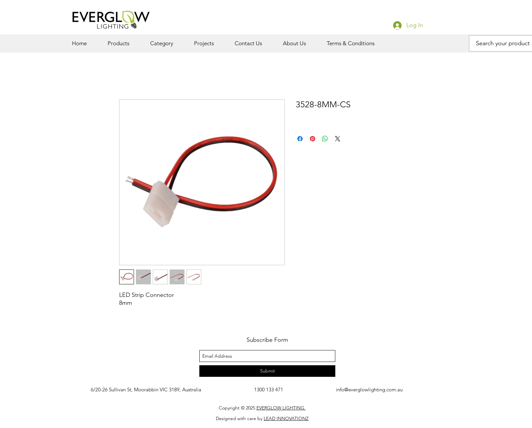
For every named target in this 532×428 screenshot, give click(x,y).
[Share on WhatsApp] (325, 139)
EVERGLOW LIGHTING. (281, 408)
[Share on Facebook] (300, 139)
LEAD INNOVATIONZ (286, 418)
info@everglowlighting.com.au (369, 389)
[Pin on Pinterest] (312, 139)
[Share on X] (338, 139)
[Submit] (267, 371)
